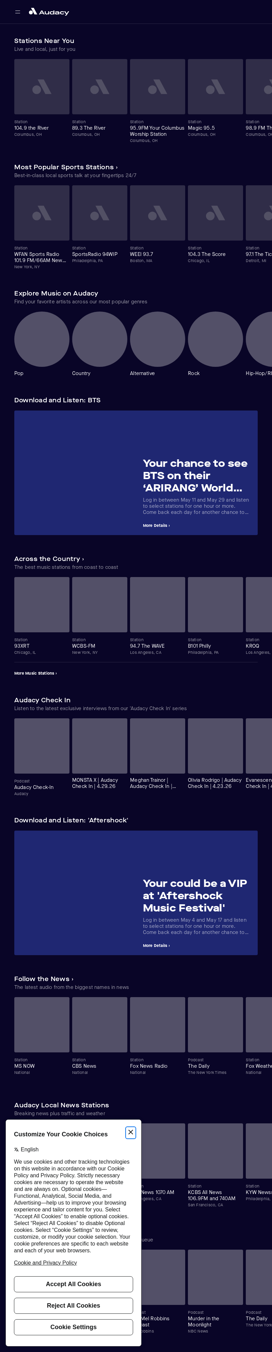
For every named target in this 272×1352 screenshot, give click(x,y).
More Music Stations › (35, 673)
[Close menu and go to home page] (49, 12)
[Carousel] (136, 101)
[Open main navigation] (17, 12)
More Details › (156, 525)
